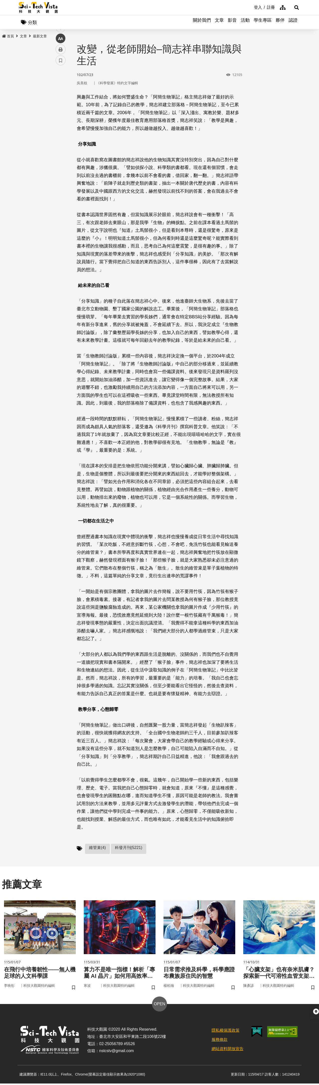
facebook (61, 95)
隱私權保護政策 (225, 1032)
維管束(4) (97, 848)
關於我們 (202, 22)
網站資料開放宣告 (227, 1050)
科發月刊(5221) (128, 848)
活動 (245, 22)
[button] (294, 7)
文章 (219, 22)
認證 (293, 22)
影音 (232, 22)
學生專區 (263, 22)
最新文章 (40, 37)
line (59, 117)
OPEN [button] (159, 1005)
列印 (61, 139)
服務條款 (220, 1041)
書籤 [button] (61, 150)
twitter (61, 106)
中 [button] (61, 128)
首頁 (8, 37)
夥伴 (280, 22)
